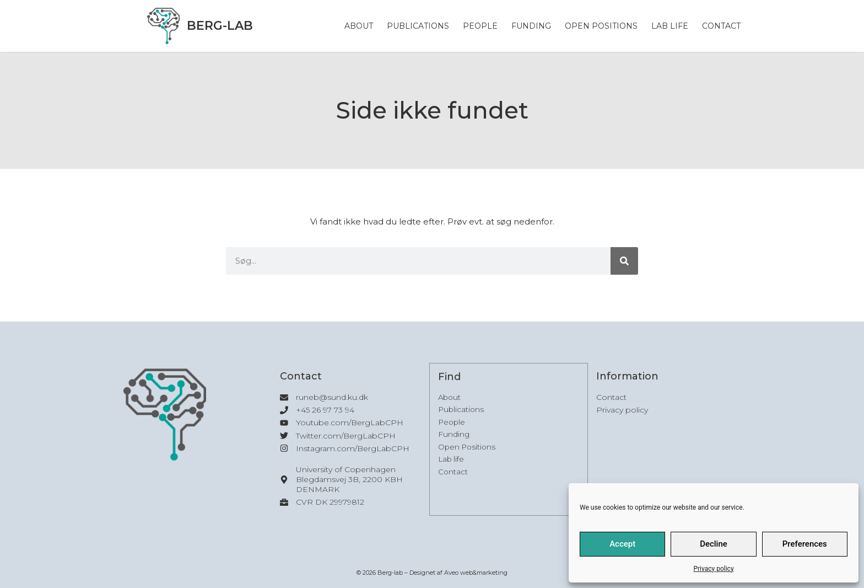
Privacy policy (713, 569)
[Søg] (624, 261)
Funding (531, 26)
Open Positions (601, 26)
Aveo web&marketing (475, 572)
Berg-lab (220, 25)
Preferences (804, 544)
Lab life (669, 26)
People (480, 26)
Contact (721, 26)
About (358, 26)
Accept (622, 544)
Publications (418, 26)
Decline (713, 544)
